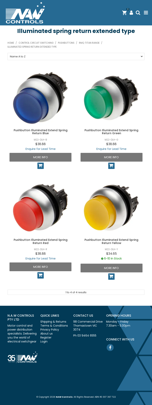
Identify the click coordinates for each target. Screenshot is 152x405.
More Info (40, 157)
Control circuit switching (36, 42)
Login (44, 341)
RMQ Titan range (89, 42)
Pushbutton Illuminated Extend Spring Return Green (111, 131)
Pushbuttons (66, 42)
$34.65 (111, 253)
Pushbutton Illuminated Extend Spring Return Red (40, 241)
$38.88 (40, 144)
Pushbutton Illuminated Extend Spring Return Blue (40, 131)
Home (11, 42)
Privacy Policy (49, 330)
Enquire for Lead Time (41, 149)
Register (45, 337)
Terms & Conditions (54, 326)
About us (46, 334)
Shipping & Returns (53, 322)
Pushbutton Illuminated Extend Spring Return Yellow (111, 241)
